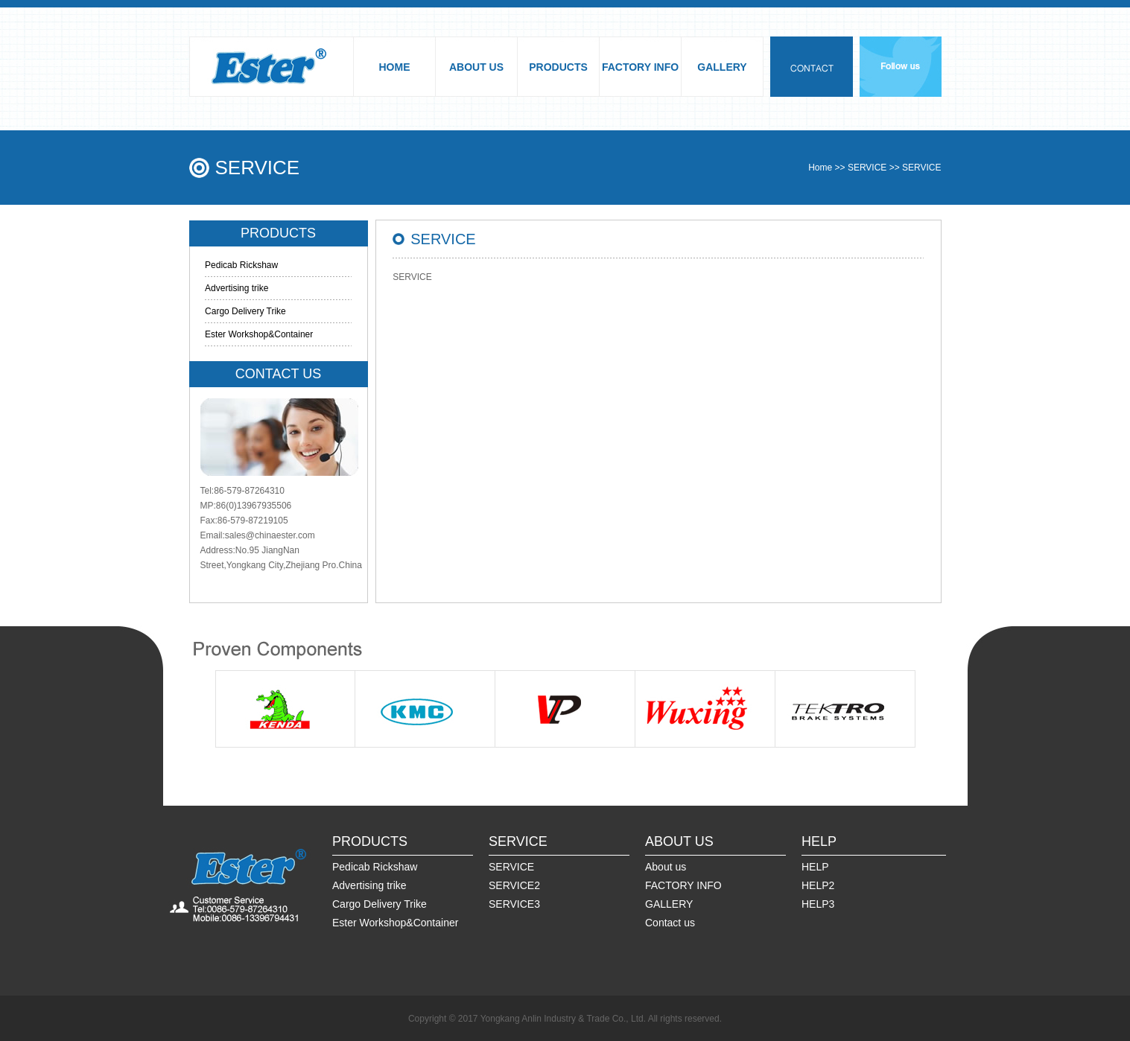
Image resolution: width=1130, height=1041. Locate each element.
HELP (815, 867)
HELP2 (818, 885)
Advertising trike (236, 288)
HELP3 (818, 904)
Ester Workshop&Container (259, 334)
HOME (394, 67)
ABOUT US (476, 67)
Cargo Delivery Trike (245, 311)
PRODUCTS (558, 67)
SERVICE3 (514, 904)
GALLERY (721, 67)
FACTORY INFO (640, 67)
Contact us (670, 923)
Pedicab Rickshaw (241, 265)
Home (820, 167)
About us (665, 867)
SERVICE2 (514, 885)
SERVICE (867, 167)
